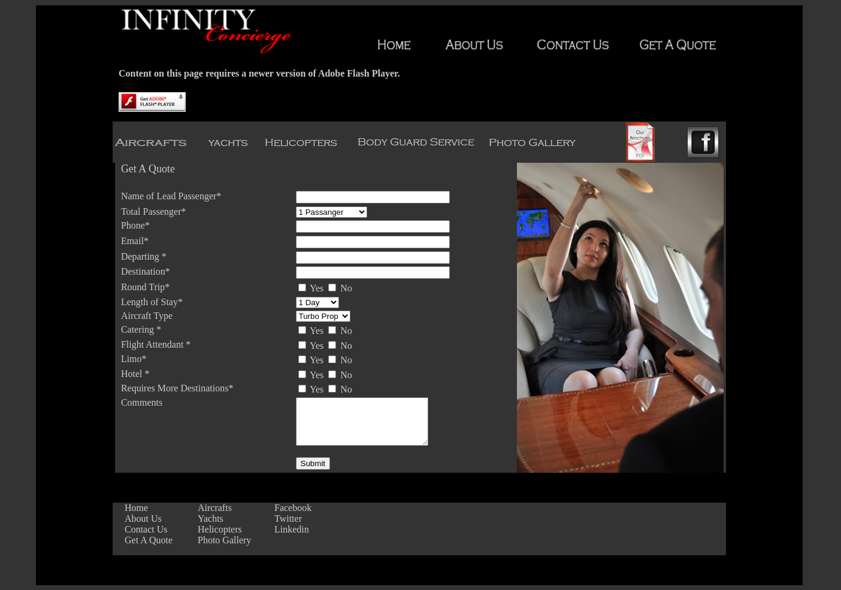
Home (136, 508)
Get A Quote (149, 540)
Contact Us (146, 529)
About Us (143, 518)
